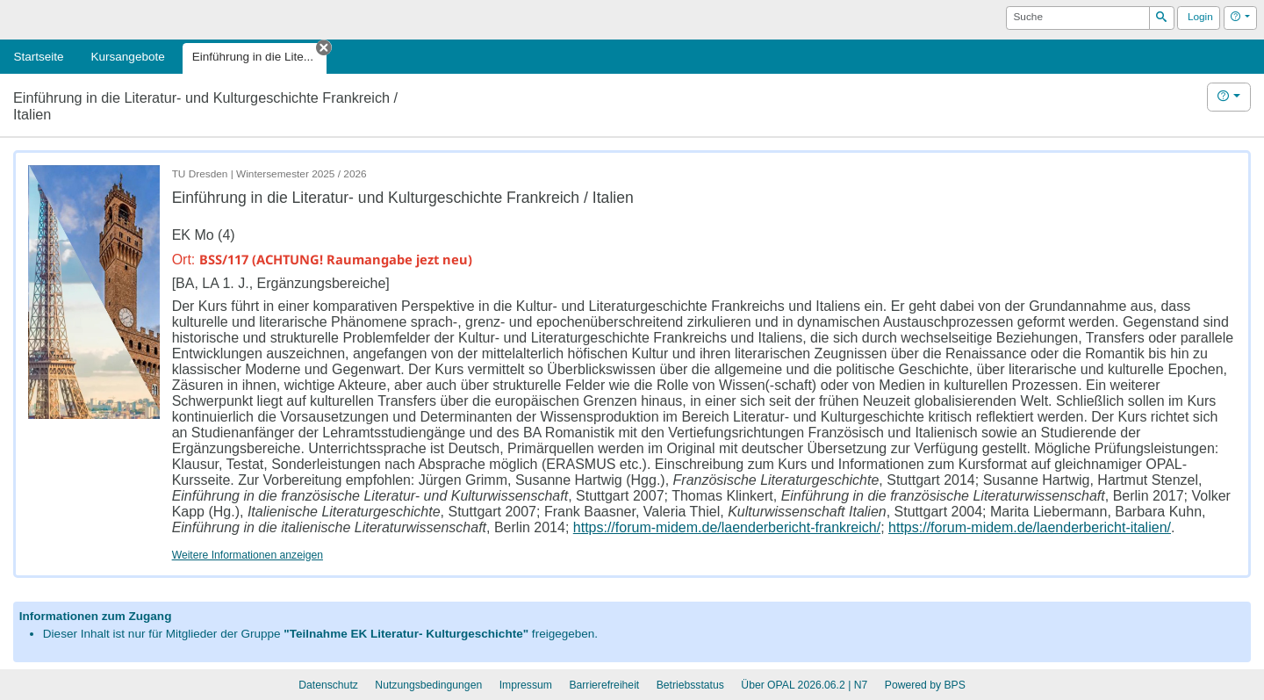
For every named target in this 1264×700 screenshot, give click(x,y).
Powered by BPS (925, 685)
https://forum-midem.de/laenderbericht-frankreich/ (726, 527)
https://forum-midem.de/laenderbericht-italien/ (1029, 527)
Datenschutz (328, 685)
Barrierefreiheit (604, 685)
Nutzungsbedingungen (428, 685)
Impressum (525, 685)
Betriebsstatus (690, 685)
